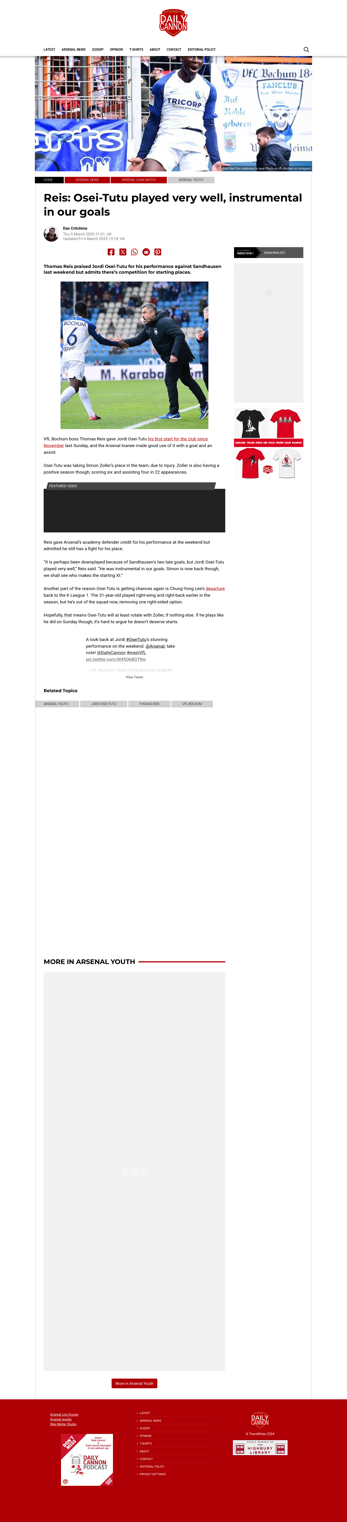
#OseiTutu (136, 639)
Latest (49, 49)
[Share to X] (123, 252)
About (155, 49)
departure (215, 588)
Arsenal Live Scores (64, 1414)
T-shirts (136, 49)
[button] (306, 49)
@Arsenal (155, 646)
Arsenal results (61, 1419)
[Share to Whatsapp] (134, 252)
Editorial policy (202, 49)
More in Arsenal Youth (89, 962)
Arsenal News (74, 49)
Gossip (97, 49)
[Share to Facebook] (111, 252)
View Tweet (134, 677)
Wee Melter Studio (63, 1424)
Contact (174, 49)
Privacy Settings (153, 1474)
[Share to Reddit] (146, 252)
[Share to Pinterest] (158, 252)
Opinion (116, 49)
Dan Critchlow (75, 228)
